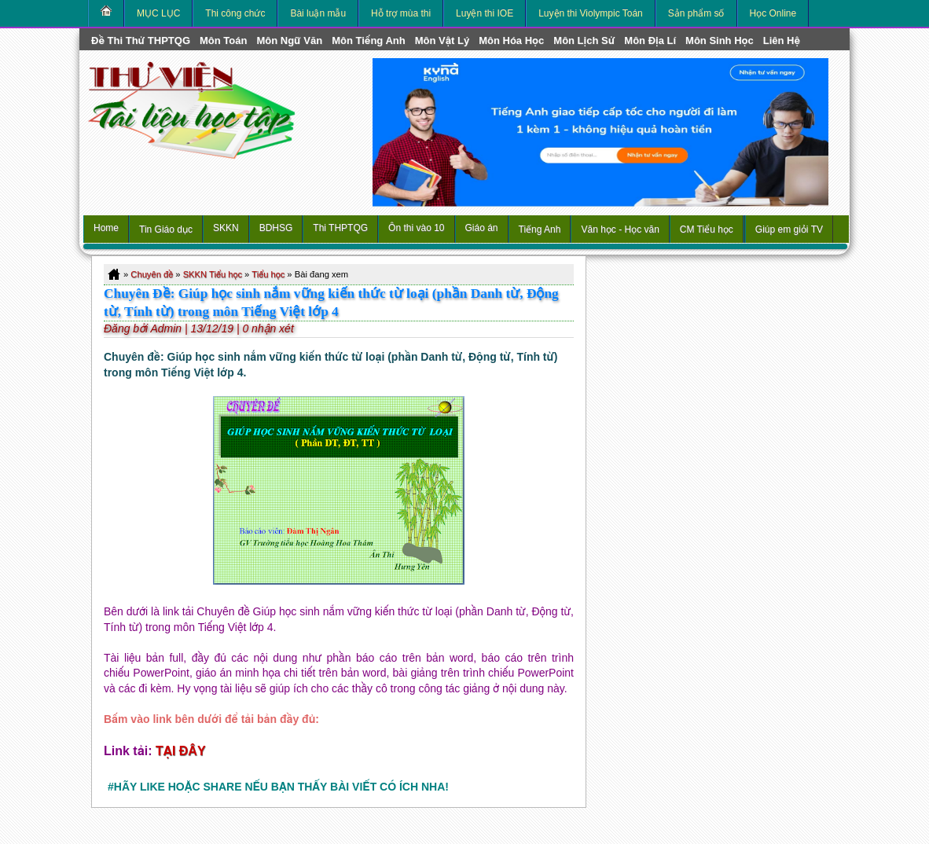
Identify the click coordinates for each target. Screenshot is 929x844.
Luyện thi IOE (484, 13)
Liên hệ (781, 40)
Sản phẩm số (696, 13)
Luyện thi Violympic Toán (590, 13)
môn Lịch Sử (584, 40)
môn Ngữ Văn (289, 40)
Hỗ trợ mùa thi (401, 13)
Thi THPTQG (340, 227)
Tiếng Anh (540, 229)
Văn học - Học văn (620, 229)
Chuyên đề (151, 274)
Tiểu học (268, 274)
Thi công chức (235, 13)
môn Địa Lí (650, 40)
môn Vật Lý (442, 40)
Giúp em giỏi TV (789, 229)
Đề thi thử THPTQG (140, 40)
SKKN (226, 227)
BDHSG (276, 227)
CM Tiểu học (706, 229)
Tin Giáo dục (166, 229)
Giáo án (481, 227)
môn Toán (223, 40)
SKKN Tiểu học (212, 274)
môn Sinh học (719, 40)
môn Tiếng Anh (369, 40)
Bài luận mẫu (318, 13)
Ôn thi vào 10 (416, 227)
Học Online (773, 13)
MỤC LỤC (158, 13)
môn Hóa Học (511, 40)
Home (106, 227)
